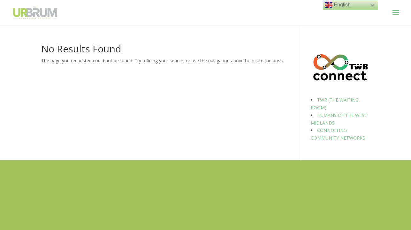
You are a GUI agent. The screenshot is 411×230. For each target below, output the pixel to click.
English (338, 5)
